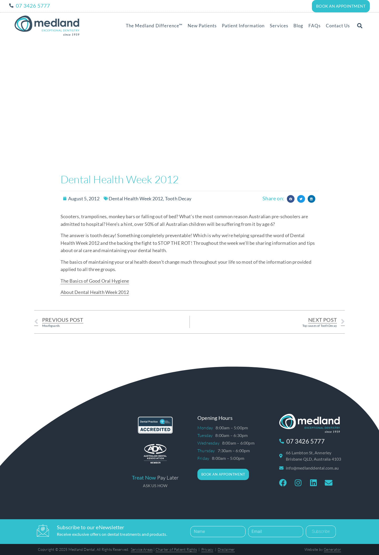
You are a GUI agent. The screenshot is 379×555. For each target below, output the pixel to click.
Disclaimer (226, 549)
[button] (360, 25)
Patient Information (243, 25)
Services (279, 25)
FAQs (314, 25)
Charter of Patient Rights (176, 549)
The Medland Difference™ (154, 25)
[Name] (217, 531)
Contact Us (338, 25)
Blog (298, 25)
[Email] (275, 531)
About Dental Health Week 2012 (95, 292)
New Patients (202, 25)
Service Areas (142, 549)
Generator (332, 549)
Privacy (207, 549)
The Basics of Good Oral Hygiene (95, 280)
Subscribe (321, 531)
